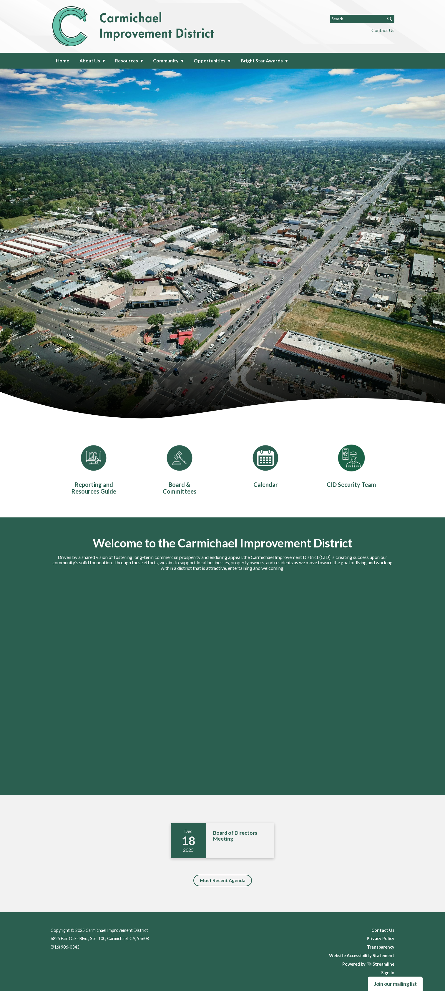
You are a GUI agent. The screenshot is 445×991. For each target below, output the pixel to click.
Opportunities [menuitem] (209, 60)
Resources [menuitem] (126, 60)
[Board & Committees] (179, 468)
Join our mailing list (395, 983)
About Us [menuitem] (89, 60)
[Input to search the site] (362, 19)
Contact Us (382, 30)
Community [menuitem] (166, 60)
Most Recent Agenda (222, 880)
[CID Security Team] (351, 464)
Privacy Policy (380, 938)
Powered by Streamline (368, 964)
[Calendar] (265, 464)
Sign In (387, 972)
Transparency (380, 946)
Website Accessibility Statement (361, 955)
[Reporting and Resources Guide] (93, 468)
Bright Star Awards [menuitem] (262, 60)
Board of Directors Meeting (235, 836)
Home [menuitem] (62, 60)
